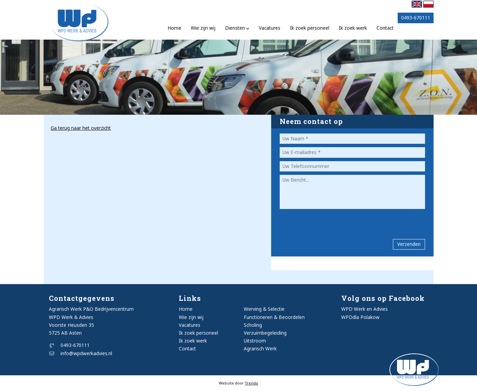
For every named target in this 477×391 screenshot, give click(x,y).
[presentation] (320, 221)
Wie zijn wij (203, 28)
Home (174, 28)
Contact (385, 28)
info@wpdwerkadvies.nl (80, 353)
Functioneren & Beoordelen (274, 317)
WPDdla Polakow (360, 317)
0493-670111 (69, 345)
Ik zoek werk (353, 28)
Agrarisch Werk (260, 348)
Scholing (253, 325)
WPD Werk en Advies (364, 309)
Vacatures (269, 28)
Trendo (251, 383)
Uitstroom (255, 340)
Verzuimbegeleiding (265, 333)
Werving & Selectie (264, 309)
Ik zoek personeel (309, 28)
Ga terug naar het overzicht (81, 128)
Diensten (237, 28)
